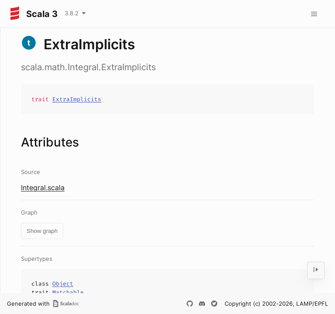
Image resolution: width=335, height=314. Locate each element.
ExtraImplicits (76, 99)
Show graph (42, 231)
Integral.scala (43, 187)
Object (62, 283)
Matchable (68, 292)
